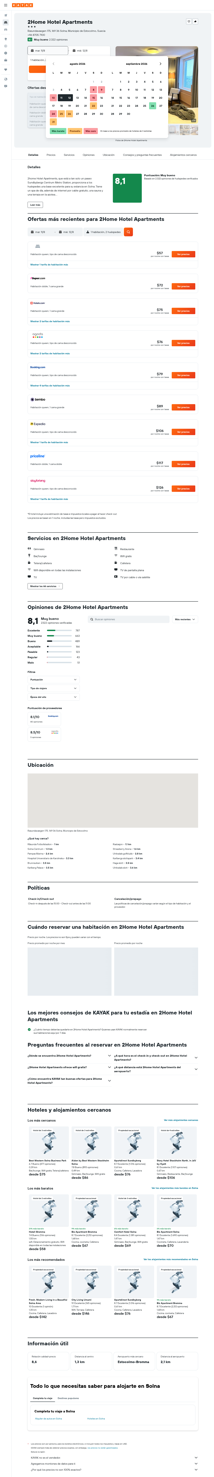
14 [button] (85, 97)
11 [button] (61, 97)
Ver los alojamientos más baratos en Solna (175, 1187)
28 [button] (85, 113)
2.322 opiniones (58, 39)
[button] (5, 5)
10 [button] (53, 97)
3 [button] (53, 89)
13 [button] (77, 97)
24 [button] (53, 113)
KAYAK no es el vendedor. (114, 1458)
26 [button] (69, 113)
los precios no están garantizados (103, 1448)
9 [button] (101, 89)
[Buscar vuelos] (5, 15)
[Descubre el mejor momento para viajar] (5, 53)
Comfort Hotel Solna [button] (125, 1231)
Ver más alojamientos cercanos (181, 1120)
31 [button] (53, 122)
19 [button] (69, 105)
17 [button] (53, 105)
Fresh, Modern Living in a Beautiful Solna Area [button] (48, 1301)
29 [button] (93, 113)
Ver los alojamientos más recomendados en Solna (171, 1259)
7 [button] (85, 89)
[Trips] (5, 69)
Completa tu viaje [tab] (42, 1398)
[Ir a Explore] (5, 39)
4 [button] (61, 89)
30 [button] (101, 113)
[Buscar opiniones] (131, 619)
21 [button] (85, 105)
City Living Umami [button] (81, 1299)
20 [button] (77, 105)
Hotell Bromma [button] (37, 1231)
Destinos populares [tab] (68, 1398)
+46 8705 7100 (36, 34)
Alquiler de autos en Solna (48, 1418)
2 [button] (101, 81)
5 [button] (69, 89)
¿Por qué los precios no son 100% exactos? (114, 1470)
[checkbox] (44, 719)
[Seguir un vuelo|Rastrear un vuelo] (5, 46)
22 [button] (93, 105)
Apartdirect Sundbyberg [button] (127, 1160)
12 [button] (69, 97)
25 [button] (61, 113)
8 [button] (93, 89)
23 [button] (101, 105)
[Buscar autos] (5, 29)
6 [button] (77, 89)
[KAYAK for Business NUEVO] (5, 60)
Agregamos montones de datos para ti (114, 1464)
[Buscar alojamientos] (5, 22)
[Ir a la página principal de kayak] (22, 5)
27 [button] (77, 113)
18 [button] (61, 105)
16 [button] (101, 97)
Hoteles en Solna (96, 1418)
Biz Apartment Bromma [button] (84, 1231)
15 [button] (93, 97)
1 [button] (93, 81)
